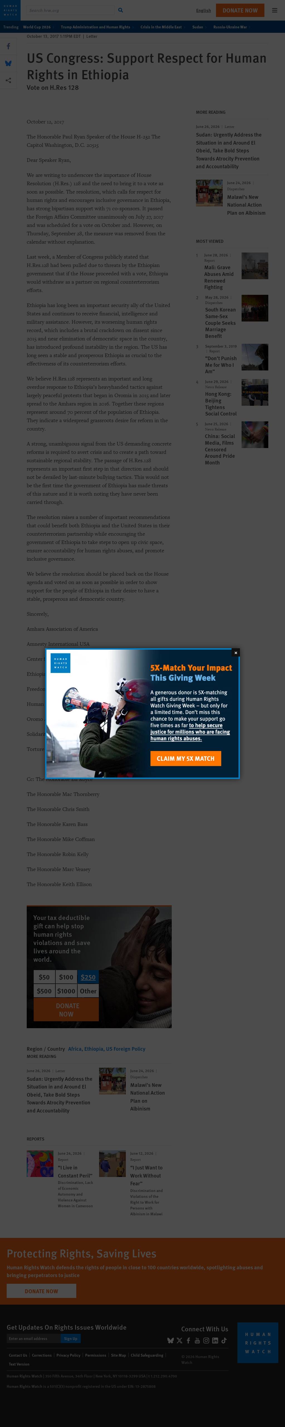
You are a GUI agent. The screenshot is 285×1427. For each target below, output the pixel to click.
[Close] (236, 652)
